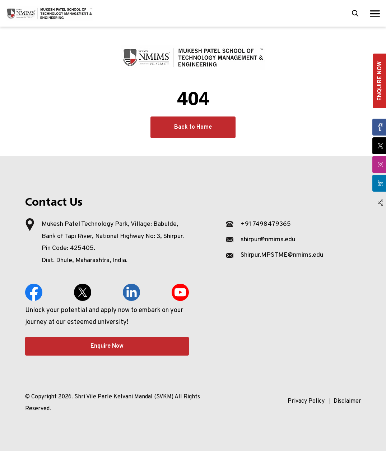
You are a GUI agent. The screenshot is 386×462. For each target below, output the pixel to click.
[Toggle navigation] (374, 13)
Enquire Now (107, 357)
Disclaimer (347, 412)
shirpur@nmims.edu (269, 239)
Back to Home (193, 127)
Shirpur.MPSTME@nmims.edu (283, 255)
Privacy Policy (306, 412)
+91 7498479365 (266, 224)
